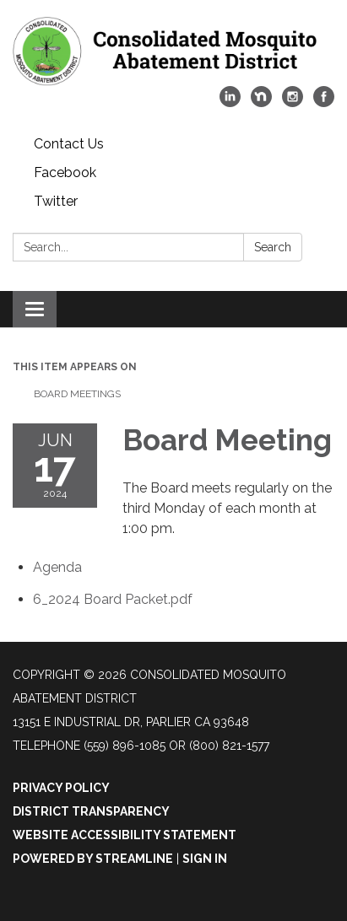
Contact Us (69, 144)
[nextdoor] (261, 102)
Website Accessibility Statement (124, 835)
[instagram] (292, 102)
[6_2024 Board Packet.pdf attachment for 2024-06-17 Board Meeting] (112, 599)
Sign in (204, 858)
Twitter (56, 201)
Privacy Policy (61, 787)
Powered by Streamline (93, 858)
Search (272, 247)
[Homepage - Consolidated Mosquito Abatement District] (173, 51)
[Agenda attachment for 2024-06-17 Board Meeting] (57, 567)
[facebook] (323, 102)
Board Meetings (77, 394)
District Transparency (91, 811)
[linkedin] (230, 102)
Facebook (65, 172)
